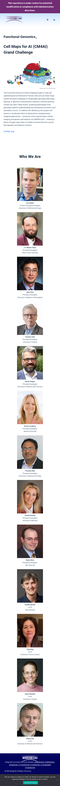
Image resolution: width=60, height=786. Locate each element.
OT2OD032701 (35, 765)
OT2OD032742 (30, 768)
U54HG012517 (14, 765)
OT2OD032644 (45, 765)
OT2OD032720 (24, 765)
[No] (57, 780)
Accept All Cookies (30, 783)
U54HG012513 (49, 762)
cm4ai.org (9, 131)
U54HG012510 (39, 762)
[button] (47, 20)
